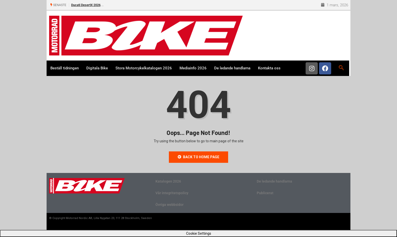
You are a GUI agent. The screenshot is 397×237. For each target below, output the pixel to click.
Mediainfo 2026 (193, 68)
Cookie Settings (198, 233)
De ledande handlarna (232, 68)
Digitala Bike (97, 68)
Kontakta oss (269, 68)
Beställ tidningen (64, 68)
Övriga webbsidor (169, 205)
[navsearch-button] (341, 68)
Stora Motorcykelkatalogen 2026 (143, 68)
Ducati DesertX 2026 (86, 5)
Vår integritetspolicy (171, 193)
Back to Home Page (198, 157)
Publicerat (265, 193)
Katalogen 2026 (168, 181)
